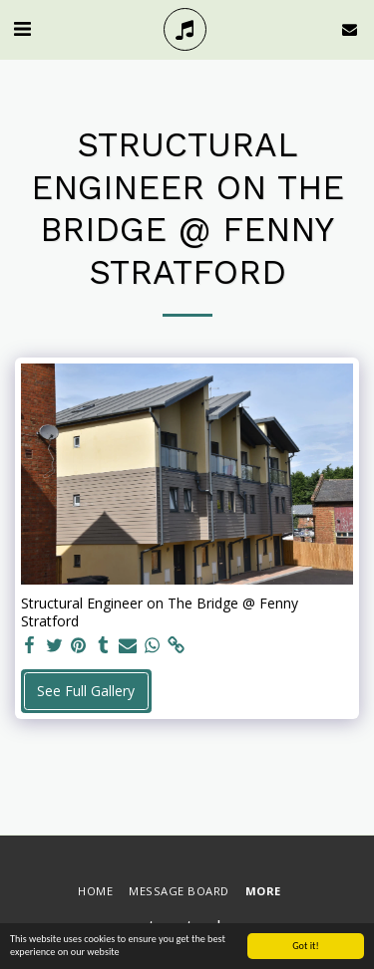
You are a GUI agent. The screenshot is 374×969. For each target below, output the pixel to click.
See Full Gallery (86, 690)
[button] (22, 28)
